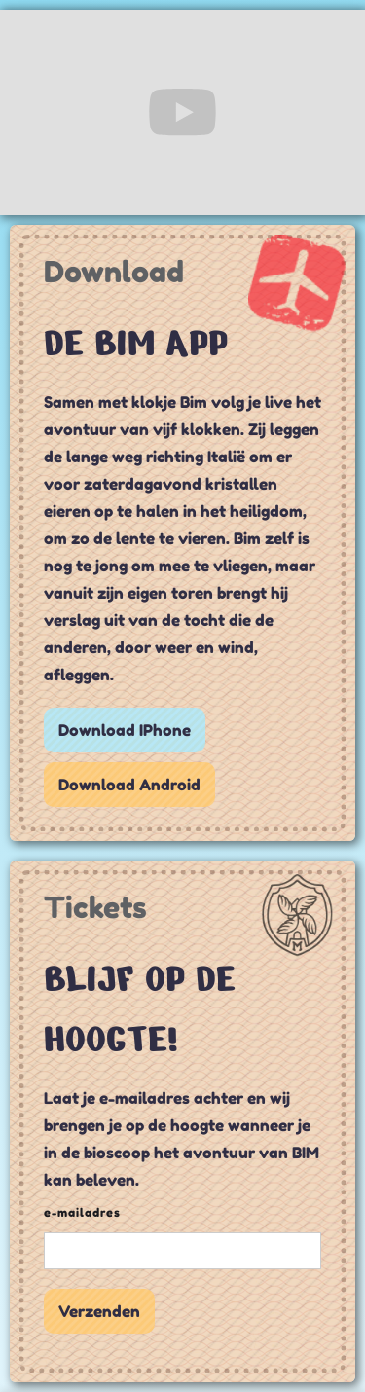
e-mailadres (82, 1212)
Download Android (129, 784)
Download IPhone (124, 730)
